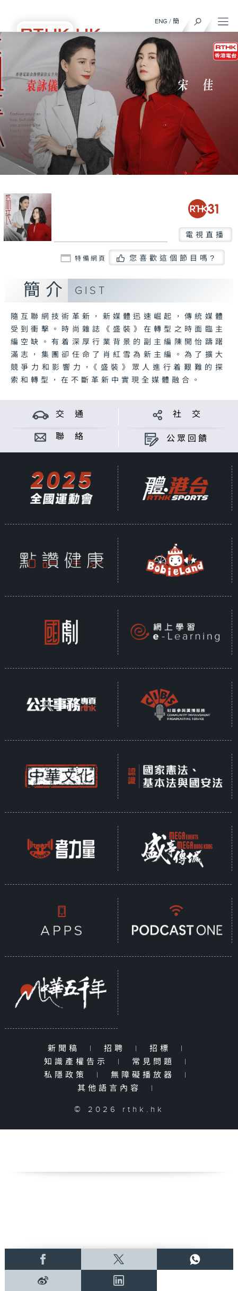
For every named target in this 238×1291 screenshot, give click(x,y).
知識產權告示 (78, 1061)
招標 (162, 1048)
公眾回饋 (187, 439)
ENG (161, 21)
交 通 (70, 414)
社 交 (187, 414)
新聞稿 (66, 1048)
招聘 (117, 1048)
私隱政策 (67, 1075)
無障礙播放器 (145, 1075)
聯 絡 (70, 437)
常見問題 (155, 1061)
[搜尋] (198, 19)
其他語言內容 (111, 1088)
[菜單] (223, 19)
